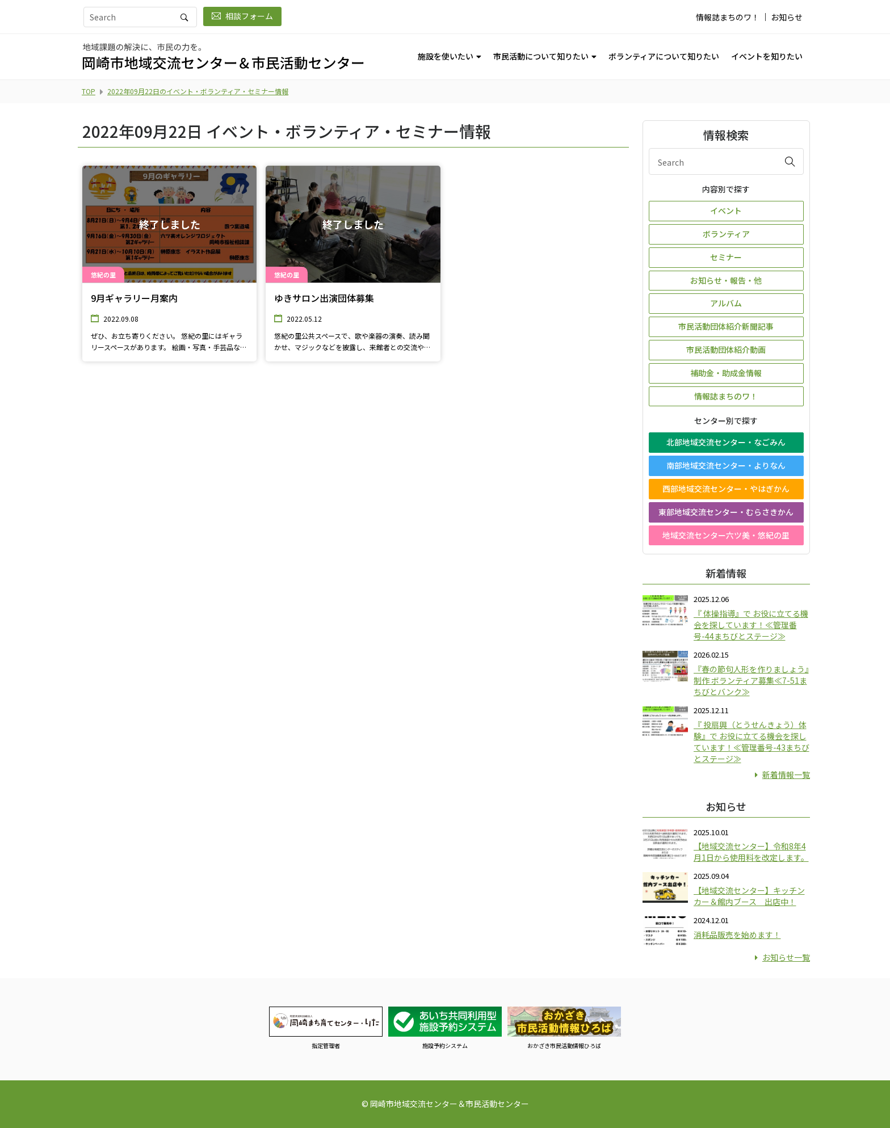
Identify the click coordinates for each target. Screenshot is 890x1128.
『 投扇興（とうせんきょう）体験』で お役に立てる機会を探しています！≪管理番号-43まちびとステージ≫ (751, 741)
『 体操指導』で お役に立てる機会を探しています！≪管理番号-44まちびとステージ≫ (751, 625)
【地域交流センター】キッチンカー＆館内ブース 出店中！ (749, 896)
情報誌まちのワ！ (727, 17)
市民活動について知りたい (541, 56)
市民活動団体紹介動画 (726, 349)
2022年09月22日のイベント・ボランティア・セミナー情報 (197, 91)
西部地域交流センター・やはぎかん (726, 488)
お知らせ (787, 17)
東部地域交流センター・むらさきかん (726, 511)
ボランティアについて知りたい (663, 56)
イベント (726, 210)
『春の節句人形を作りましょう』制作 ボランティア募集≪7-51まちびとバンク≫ (751, 680)
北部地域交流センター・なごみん (726, 442)
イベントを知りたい (767, 56)
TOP (88, 91)
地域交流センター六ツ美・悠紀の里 (726, 535)
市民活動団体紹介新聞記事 (726, 326)
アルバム (726, 303)
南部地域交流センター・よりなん (726, 465)
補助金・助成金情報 (726, 372)
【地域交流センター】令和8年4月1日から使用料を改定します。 (751, 851)
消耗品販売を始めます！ (737, 934)
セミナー (726, 257)
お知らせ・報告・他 (726, 280)
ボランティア (726, 233)
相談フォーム (242, 16)
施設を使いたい (445, 56)
